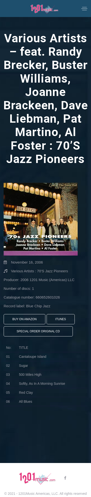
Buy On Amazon (24, 319)
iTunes (60, 319)
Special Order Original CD (38, 331)
